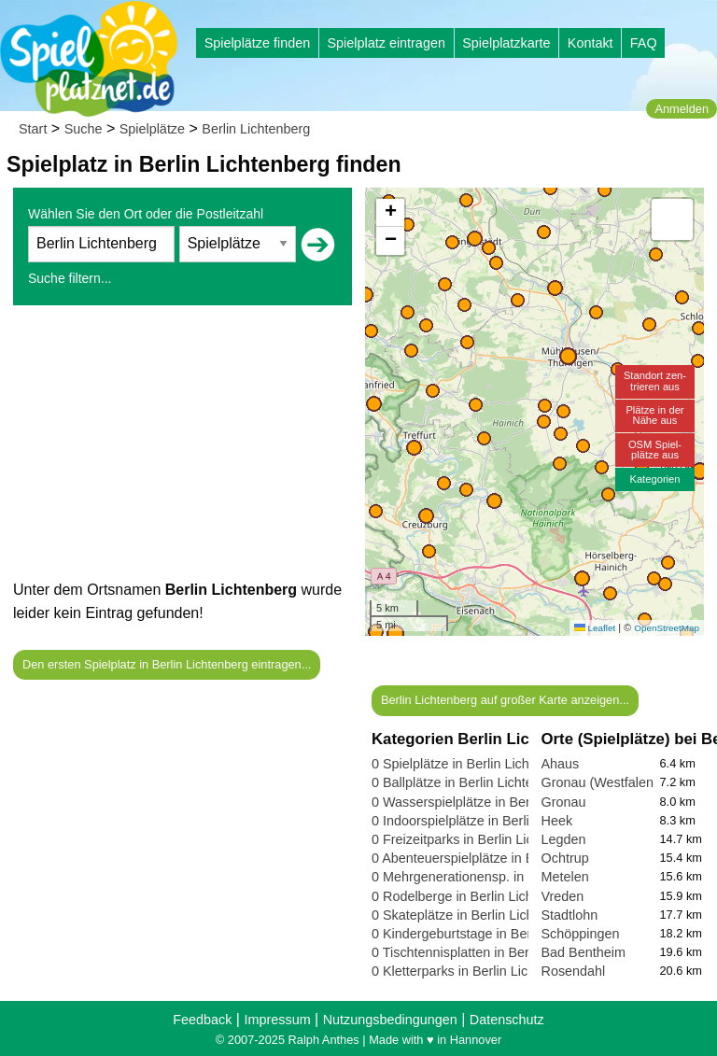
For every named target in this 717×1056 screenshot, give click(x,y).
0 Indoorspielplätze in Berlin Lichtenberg (491, 820)
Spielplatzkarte (506, 42)
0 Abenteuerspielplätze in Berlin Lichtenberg (503, 858)
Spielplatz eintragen (385, 42)
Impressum (277, 1019)
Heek (557, 820)
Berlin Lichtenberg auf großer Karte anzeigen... (505, 700)
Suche (83, 128)
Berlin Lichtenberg (256, 128)
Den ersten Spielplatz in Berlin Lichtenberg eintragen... (166, 664)
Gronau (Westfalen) (599, 782)
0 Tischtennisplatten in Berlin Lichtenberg (494, 952)
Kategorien (654, 479)
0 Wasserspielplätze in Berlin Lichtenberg (494, 802)
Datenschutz (507, 1019)
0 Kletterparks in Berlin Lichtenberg (476, 971)
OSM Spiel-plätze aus (655, 449)
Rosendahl (573, 971)
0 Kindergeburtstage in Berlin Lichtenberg (495, 933)
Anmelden (681, 109)
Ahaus (560, 763)
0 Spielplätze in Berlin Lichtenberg (473, 763)
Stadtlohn (569, 915)
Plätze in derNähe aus (654, 415)
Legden (563, 839)
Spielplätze (152, 128)
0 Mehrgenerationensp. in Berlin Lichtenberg (504, 876)
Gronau (563, 802)
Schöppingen (580, 933)
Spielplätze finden (257, 42)
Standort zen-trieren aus (655, 380)
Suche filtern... (70, 278)
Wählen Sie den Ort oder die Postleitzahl (145, 213)
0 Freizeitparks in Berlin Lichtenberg (479, 839)
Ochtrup (565, 858)
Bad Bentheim (583, 952)
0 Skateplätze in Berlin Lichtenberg (475, 915)
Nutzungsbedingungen (390, 1019)
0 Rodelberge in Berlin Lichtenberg (475, 896)
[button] (395, 633)
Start (33, 128)
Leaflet (594, 628)
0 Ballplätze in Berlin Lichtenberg (470, 782)
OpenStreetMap (666, 628)
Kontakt (590, 42)
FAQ (643, 42)
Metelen (565, 876)
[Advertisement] (182, 447)
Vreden (562, 896)
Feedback (202, 1019)
